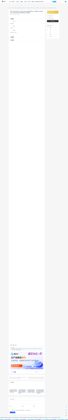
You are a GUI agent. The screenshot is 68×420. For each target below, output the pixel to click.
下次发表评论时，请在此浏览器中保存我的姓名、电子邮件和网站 (20, 410)
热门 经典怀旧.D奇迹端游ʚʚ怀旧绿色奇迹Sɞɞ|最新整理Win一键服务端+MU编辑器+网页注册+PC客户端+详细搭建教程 (40, 391)
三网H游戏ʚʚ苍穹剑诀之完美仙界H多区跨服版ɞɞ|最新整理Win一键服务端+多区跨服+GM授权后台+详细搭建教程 (22, 391)
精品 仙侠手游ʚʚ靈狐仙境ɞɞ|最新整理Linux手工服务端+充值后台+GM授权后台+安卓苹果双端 (13, 391)
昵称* (10, 406)
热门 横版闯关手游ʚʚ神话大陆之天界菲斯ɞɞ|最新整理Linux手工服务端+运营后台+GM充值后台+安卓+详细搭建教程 (35, 378)
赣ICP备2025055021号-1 (57, 417)
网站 (33, 406)
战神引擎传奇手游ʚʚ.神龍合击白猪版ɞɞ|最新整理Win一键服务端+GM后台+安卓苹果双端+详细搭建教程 (31, 391)
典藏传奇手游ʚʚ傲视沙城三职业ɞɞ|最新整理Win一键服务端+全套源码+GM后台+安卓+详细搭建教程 (17, 378)
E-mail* (23, 406)
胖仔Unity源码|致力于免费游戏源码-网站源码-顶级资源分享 (18, 348)
